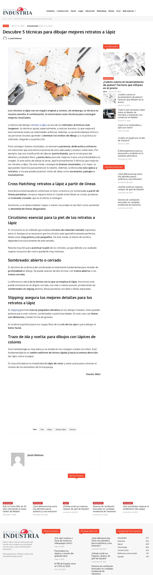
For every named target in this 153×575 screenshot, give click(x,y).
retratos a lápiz (39, 124)
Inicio (5, 19)
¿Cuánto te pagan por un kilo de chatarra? (131, 135)
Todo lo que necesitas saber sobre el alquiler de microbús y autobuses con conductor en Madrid (131, 109)
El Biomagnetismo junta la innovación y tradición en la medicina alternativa (130, 149)
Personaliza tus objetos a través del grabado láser (65, 551)
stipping (15, 309)
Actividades (8, 503)
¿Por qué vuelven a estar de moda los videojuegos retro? (65, 540)
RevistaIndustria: (10, 554)
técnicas (72, 429)
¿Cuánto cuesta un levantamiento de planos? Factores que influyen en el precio (123, 83)
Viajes (66, 503)
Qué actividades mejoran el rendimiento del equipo (136, 507)
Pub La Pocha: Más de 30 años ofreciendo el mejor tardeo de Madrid (14, 509)
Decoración (38, 503)
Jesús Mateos (16, 38)
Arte (42, 429)
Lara (105, 87)
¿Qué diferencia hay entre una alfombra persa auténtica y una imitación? (130, 172)
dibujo (49, 429)
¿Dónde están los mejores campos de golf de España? (131, 184)
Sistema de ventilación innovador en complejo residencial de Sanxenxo (129, 198)
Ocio (10, 19)
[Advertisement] (54, 401)
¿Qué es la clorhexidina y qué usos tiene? (129, 122)
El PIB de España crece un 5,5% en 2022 (65, 561)
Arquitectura (108, 78)
